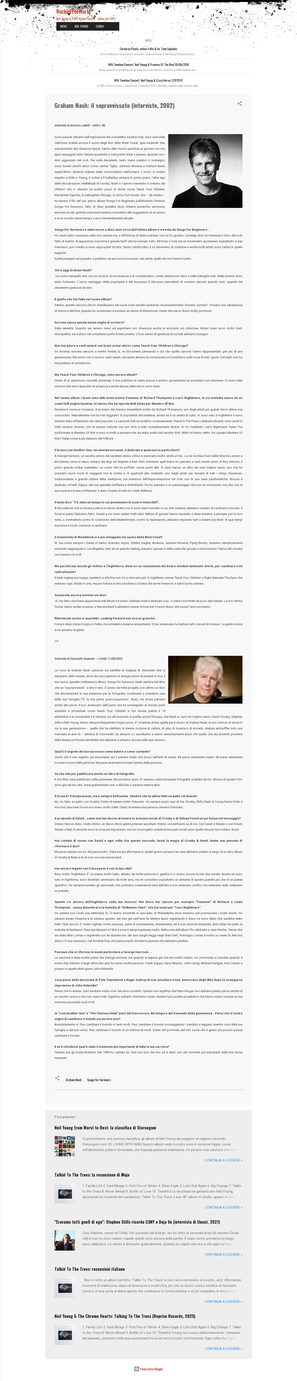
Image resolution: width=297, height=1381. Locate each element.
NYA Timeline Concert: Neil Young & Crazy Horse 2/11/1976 (148, 80)
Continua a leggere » (223, 1160)
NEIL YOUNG (81, 26)
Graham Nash (73, 1079)
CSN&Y (100, 26)
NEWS (63, 26)
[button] (239, 104)
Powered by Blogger (148, 1369)
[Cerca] (249, 13)
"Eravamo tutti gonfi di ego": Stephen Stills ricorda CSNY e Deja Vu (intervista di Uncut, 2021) (137, 1222)
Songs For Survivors (99, 1079)
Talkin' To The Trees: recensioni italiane (90, 1269)
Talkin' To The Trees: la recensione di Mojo (92, 1175)
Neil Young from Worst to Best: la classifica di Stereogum (105, 1128)
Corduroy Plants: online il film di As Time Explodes (148, 48)
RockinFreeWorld (73, 11)
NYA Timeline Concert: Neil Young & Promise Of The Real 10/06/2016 (148, 64)
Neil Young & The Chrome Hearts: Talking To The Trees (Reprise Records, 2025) (125, 1316)
